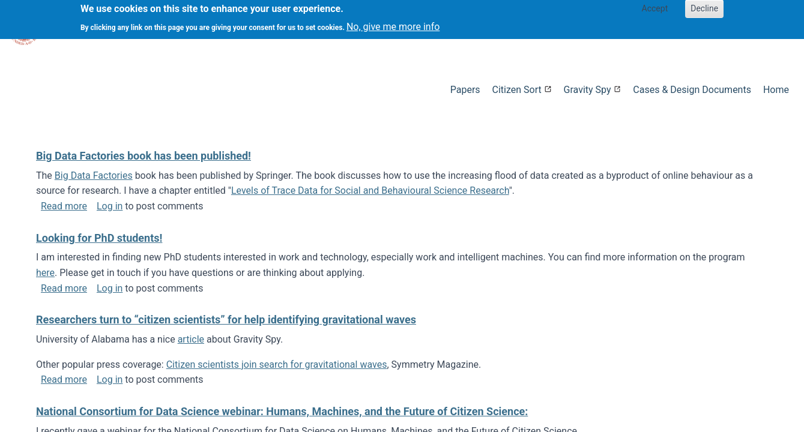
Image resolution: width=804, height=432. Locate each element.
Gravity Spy (587, 89)
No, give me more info (393, 23)
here (45, 272)
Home (776, 89)
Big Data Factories (94, 175)
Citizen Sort (517, 89)
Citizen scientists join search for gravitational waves (276, 364)
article (191, 339)
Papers (465, 89)
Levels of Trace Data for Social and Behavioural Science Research (370, 190)
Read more (64, 206)
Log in (109, 206)
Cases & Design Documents (692, 89)
